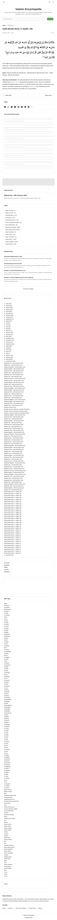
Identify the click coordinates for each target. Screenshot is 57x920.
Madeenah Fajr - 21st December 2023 (13, 466)
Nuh (5, 841)
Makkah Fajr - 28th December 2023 (13, 365)
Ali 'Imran (6, 728)
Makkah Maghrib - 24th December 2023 (14, 447)
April (7, 328)
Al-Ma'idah (6, 691)
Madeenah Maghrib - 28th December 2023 (14, 367)
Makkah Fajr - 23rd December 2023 (13, 436)
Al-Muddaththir (7, 699)
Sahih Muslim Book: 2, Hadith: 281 (12, 528)
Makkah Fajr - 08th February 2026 (15, 195)
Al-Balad (6, 632)
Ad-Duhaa (6, 605)
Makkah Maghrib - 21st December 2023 (14, 455)
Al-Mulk (6, 703)
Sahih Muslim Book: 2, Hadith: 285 (12, 512)
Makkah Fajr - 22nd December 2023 (13, 459)
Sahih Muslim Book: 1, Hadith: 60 (12, 534)
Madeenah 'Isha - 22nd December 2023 (14, 476)
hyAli (31, 917)
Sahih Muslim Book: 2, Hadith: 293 (12, 497)
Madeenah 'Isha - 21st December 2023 (13, 461)
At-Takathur (7, 770)
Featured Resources (9, 807)
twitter (6, 567)
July (7, 323)
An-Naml (6, 736)
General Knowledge (9, 814)
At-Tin (5, 780)
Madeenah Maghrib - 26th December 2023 (14, 388)
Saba (5, 860)
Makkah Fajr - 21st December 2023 (13, 464)
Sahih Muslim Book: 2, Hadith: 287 (12, 509)
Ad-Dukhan (7, 607)
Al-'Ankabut (7, 615)
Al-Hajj (5, 655)
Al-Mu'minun (7, 697)
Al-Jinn (6, 678)
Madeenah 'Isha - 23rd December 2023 (14, 430)
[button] (32, 107)
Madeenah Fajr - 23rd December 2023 (13, 438)
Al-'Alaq (6, 613)
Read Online (7, 858)
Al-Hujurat (6, 663)
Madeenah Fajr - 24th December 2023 (13, 442)
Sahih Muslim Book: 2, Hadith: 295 (12, 493)
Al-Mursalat (7, 709)
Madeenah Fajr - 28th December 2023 (13, 363)
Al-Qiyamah (7, 724)
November (8, 315)
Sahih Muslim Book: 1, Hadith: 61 (12, 532)
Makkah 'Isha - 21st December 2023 (13, 453)
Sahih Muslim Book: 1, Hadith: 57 (12, 539)
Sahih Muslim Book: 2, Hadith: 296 (12, 491)
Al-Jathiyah (7, 676)
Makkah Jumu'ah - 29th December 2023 (14, 380)
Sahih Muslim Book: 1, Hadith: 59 (12, 536)
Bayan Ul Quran (8, 791)
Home (6, 884)
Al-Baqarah (7, 634)
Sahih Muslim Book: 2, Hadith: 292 (12, 499)
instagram (7, 571)
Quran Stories (7, 851)
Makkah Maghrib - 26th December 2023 (14, 390)
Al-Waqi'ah (6, 726)
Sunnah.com (14, 82)
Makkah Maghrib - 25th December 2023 (14, 420)
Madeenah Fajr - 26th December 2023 (13, 428)
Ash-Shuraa (7, 764)
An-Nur (6, 745)
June (7, 324)
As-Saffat (6, 755)
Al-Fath (6, 644)
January (8, 309)
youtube (6, 569)
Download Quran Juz (9, 799)
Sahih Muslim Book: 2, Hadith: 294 (12, 495)
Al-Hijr (5, 661)
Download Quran (8, 797)
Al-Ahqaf (6, 622)
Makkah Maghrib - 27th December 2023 (14, 401)
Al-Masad (6, 695)
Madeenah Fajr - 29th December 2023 (13, 374)
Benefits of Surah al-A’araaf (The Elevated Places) (16, 413)
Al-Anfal (6, 630)
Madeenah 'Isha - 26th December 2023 (13, 392)
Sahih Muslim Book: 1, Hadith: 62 (12, 530)
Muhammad (7, 837)
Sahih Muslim (7, 866)
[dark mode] (49, 2)
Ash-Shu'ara (7, 762)
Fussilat (6, 812)
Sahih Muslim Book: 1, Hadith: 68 (12, 553)
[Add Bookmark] (12, 32)
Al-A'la (5, 619)
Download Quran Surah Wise (11, 801)
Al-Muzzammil (7, 713)
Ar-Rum (6, 751)
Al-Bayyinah (7, 636)
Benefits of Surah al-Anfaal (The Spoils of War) (15, 411)
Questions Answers (9, 845)
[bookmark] (53, 2)
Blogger (31, 288)
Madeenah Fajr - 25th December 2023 (13, 424)
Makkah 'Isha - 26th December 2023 (13, 394)
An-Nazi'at (6, 741)
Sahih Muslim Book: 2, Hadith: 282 (12, 524)
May (7, 326)
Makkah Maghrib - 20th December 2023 (14, 488)
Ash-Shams (7, 759)
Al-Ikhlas (6, 667)
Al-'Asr (5, 617)
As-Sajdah (6, 757)
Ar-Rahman (7, 749)
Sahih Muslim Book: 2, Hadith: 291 (12, 501)
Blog (5, 793)
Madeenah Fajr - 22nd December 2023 (13, 457)
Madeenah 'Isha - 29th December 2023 (13, 386)
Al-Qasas (6, 722)
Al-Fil (5, 647)
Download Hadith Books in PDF (13, 256)
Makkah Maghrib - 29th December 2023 (14, 382)
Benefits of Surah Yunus (10, 407)
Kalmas (6, 832)
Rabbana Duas (8, 857)
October (8, 317)
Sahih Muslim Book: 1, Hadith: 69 (12, 549)
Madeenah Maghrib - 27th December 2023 (14, 399)
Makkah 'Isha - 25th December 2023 (13, 418)
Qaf (5, 843)
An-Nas (6, 738)
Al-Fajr (5, 640)
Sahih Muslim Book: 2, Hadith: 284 (12, 516)
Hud (5, 820)
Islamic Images (8, 828)
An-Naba (6, 730)
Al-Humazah (7, 665)
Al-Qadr (6, 715)
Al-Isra (5, 674)
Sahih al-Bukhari (8, 864)
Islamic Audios (7, 824)
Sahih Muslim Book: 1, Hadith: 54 (12, 547)
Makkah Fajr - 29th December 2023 (13, 376)
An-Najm (6, 734)
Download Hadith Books (10, 795)
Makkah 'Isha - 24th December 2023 (13, 451)
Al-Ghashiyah (7, 651)
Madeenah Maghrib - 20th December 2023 (14, 484)
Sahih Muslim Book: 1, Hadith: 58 (12, 537)
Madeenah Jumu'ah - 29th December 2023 (14, 378)
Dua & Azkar (7, 803)
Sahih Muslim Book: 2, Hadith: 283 (12, 520)
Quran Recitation (8, 849)
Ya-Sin (5, 872)
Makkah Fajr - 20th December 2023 (13, 482)
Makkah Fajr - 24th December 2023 (13, 443)
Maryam (6, 835)
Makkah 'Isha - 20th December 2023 (13, 489)
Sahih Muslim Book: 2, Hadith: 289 (12, 505)
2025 (7, 311)
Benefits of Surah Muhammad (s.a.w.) (14, 270)
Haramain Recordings (9, 818)
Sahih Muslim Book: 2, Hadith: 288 (12, 507)
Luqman (6, 833)
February (8, 307)
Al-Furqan (6, 649)
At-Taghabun (7, 766)
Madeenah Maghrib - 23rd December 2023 (14, 434)
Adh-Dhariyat (7, 609)
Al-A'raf (6, 621)
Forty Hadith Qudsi (8, 810)
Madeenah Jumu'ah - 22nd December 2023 (15, 470)
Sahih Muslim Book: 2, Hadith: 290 (12, 503)
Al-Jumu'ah (7, 680)
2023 (7, 359)
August (7, 321)
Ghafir (5, 816)
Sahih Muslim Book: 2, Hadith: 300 (12, 514)
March (7, 305)
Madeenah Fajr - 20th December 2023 (13, 480)
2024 (7, 336)
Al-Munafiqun (7, 707)
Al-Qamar (6, 718)
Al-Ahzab (6, 624)
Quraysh (6, 855)
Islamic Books (7, 826)
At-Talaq (6, 774)
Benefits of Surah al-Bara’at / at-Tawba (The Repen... (17, 409)
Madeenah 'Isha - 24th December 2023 (13, 449)
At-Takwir (6, 772)
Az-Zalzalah (7, 784)
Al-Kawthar (7, 686)
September (8, 319)
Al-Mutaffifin (7, 711)
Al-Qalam (6, 716)
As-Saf (5, 753)
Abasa (5, 603)
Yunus (5, 874)
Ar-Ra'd (6, 747)
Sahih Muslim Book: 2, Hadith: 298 (12, 522)
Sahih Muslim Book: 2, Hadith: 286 (12, 511)
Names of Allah (8, 839)
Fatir (5, 805)
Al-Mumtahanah (8, 705)
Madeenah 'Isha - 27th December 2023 (13, 403)
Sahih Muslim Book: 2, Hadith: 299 (12, 518)
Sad (5, 862)
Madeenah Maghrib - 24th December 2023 (14, 445)
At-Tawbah (6, 778)
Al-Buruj (6, 638)
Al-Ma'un (6, 693)
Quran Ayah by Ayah (9, 847)
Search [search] (50, 19)
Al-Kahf (6, 684)
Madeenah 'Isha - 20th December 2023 (13, 486)
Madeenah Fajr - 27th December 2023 (13, 395)
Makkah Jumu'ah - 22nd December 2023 (14, 468)
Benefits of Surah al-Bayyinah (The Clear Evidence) (18, 277)
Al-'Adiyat (6, 611)
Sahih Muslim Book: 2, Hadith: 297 (12, 526)
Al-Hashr (6, 659)
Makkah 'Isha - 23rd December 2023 (13, 440)
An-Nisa (6, 743)
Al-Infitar (6, 668)
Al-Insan (6, 670)
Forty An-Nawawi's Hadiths (10, 809)
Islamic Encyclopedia (29, 9)
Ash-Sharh (6, 761)
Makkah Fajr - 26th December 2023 (13, 426)
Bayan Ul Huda (8, 789)
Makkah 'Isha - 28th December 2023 (13, 372)
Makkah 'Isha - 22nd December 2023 (13, 478)
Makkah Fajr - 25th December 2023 (13, 422)
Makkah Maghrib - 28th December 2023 (14, 369)
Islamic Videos (7, 830)
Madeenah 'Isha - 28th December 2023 (13, 370)
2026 (7, 303)
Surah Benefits (7, 868)
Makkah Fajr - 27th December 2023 (13, 397)
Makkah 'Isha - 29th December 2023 (13, 384)
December (8, 313)
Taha (5, 870)
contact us (32, 86)
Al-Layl (6, 688)
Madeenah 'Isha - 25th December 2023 (13, 417)
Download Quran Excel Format (13, 263)
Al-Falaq (6, 642)
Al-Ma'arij (6, 690)
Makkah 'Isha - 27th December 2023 (13, 405)
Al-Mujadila (7, 701)
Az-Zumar (6, 787)
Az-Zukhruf (7, 785)
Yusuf (5, 876)
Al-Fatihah (6, 645)
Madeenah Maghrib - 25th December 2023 (14, 415)
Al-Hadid (6, 653)
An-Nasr (6, 739)
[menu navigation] (3, 2)
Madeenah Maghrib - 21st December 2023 (14, 463)
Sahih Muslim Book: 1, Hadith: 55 (12, 543)
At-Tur (5, 782)
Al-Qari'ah (6, 720)
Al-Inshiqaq (7, 672)
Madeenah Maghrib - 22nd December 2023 (15, 474)
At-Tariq (6, 776)
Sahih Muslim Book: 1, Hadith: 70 (12, 545)
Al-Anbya (6, 628)
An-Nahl (6, 732)
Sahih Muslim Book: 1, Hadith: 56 (12, 541)
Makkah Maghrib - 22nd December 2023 (14, 472)
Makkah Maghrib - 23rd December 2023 (14, 432)
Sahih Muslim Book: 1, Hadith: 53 (12, 551)
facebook (6, 565)
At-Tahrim (6, 768)
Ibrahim (6, 822)
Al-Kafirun (6, 682)
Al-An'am (6, 626)
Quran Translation (8, 853)
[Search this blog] (25, 19)
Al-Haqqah (6, 657)
